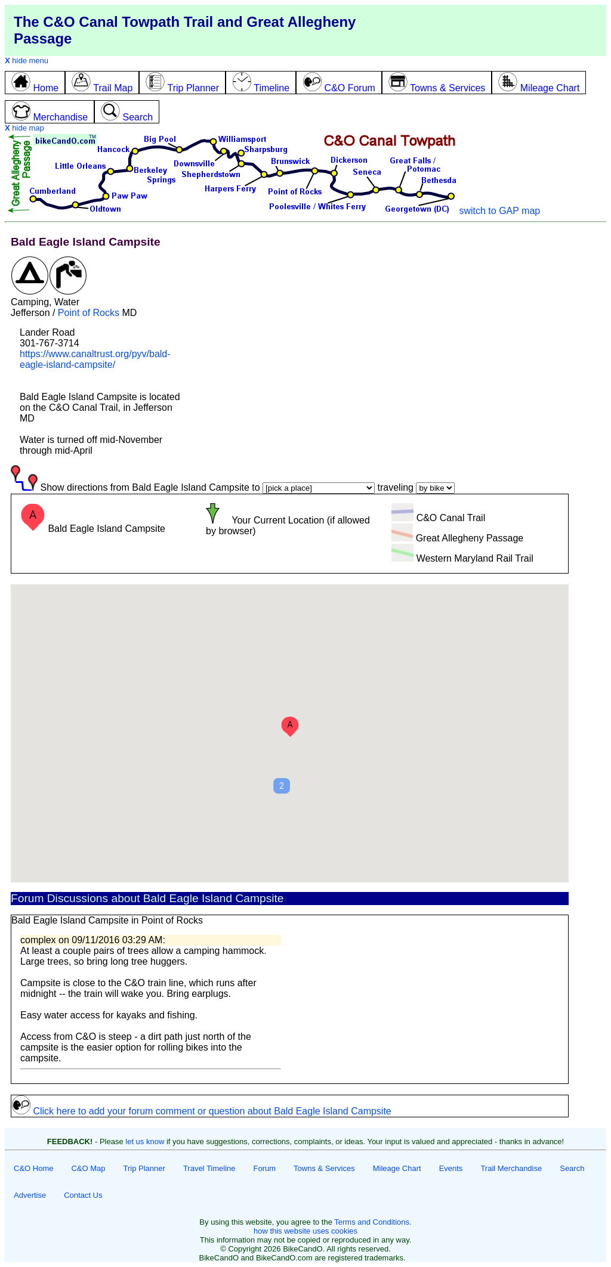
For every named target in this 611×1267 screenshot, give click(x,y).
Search (572, 1168)
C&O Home (33, 1168)
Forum (265, 1168)
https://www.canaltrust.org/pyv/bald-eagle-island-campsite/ (95, 359)
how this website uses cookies (305, 1230)
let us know (144, 1141)
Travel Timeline (209, 1168)
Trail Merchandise (511, 1168)
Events (451, 1168)
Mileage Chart (397, 1168)
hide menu (26, 60)
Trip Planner (144, 1168)
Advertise (30, 1195)
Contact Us (83, 1195)
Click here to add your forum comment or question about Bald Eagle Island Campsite (201, 1111)
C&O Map (88, 1168)
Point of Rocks (88, 313)
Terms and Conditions (371, 1222)
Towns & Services (324, 1168)
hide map (24, 127)
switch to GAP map (499, 211)
